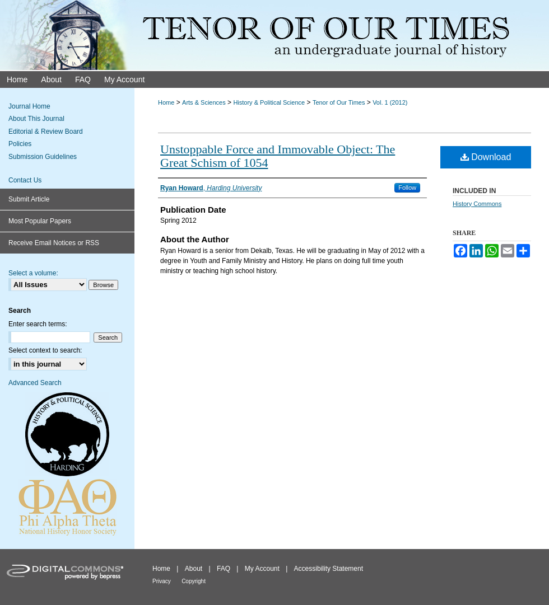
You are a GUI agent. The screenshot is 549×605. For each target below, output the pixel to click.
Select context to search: (45, 350)
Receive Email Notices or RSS (53, 243)
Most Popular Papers (39, 221)
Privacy (161, 581)
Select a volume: (33, 273)
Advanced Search (35, 383)
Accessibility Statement (328, 569)
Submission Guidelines (42, 157)
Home (166, 102)
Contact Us (24, 180)
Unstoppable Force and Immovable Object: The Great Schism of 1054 (277, 156)
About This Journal (36, 119)
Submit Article (28, 199)
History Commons (477, 203)
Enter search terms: (37, 324)
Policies (19, 144)
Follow (407, 187)
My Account (262, 569)
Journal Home (29, 106)
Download (485, 157)
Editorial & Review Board (45, 131)
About (193, 569)
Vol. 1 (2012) (390, 102)
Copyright (194, 581)
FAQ (223, 569)
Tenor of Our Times (339, 102)
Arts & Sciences (204, 102)
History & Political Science (269, 102)
